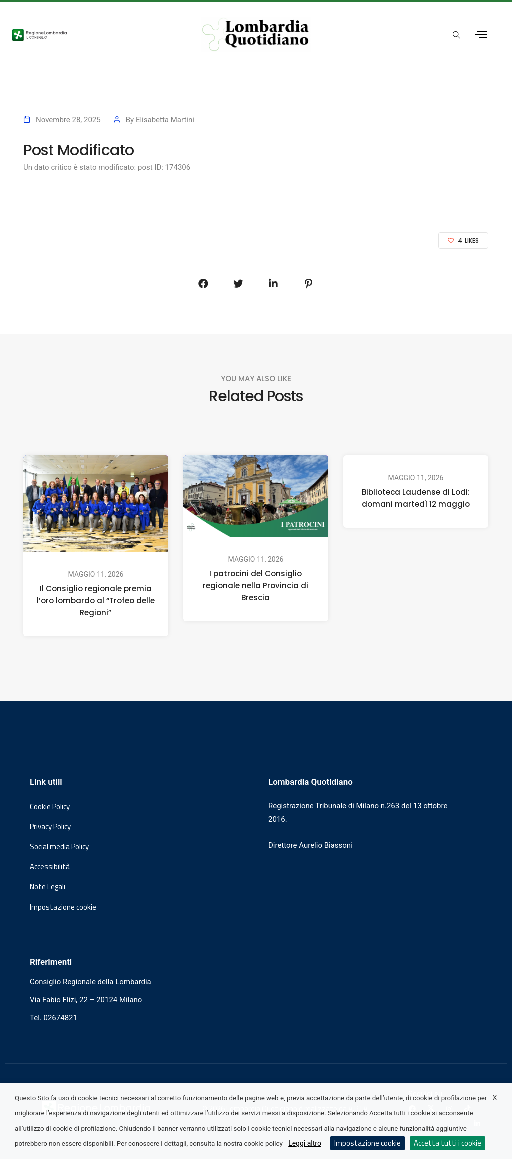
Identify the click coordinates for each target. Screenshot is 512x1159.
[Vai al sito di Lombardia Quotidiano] (256, 35)
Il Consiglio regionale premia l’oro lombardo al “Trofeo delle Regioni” (96, 601)
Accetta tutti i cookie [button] (448, 1143)
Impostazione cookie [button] (63, 907)
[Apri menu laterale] (481, 35)
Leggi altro (305, 1144)
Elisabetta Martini (165, 120)
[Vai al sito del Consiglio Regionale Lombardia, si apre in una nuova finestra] (93, 34)
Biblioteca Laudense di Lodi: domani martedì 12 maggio (416, 498)
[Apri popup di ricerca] (457, 36)
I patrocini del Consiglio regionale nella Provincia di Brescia (255, 585)
